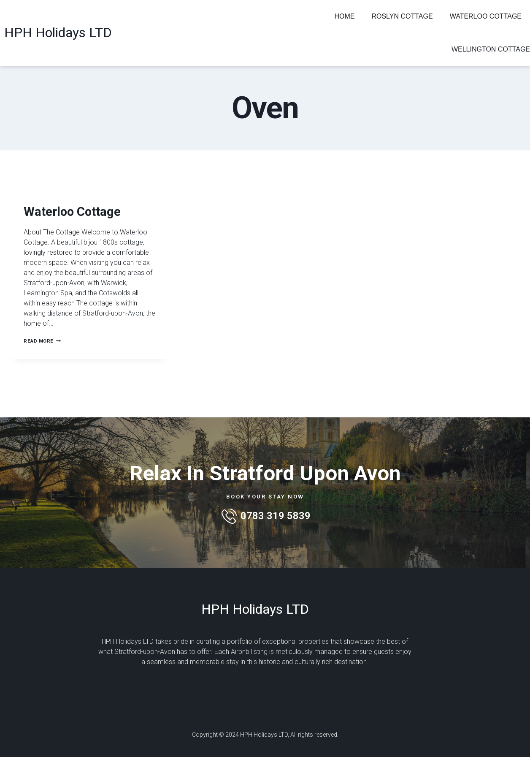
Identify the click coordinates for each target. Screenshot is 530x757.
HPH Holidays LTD (58, 33)
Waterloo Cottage (486, 16)
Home (344, 16)
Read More (44, 363)
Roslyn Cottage (402, 16)
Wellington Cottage (491, 49)
